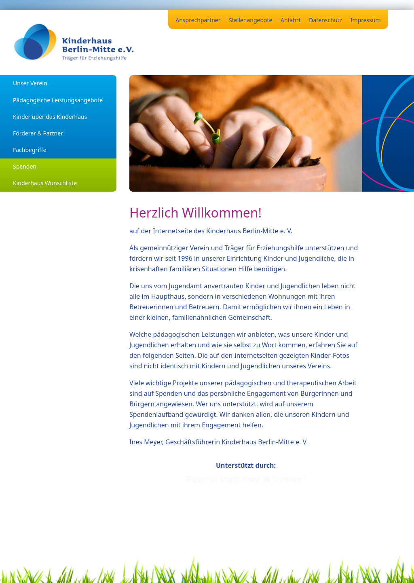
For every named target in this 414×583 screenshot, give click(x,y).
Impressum (366, 20)
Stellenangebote (250, 20)
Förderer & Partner (38, 133)
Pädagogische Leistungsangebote (58, 100)
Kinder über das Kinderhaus (50, 116)
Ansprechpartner (197, 20)
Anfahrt (291, 20)
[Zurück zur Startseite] (74, 42)
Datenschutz (325, 20)
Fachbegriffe (29, 150)
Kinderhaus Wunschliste (45, 183)
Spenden (24, 166)
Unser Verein (30, 83)
